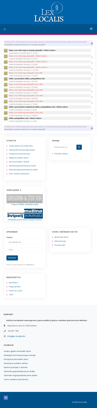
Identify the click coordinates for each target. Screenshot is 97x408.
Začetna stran (9, 42)
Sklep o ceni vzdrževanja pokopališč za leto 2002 (26, 112)
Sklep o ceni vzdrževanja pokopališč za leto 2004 (26, 95)
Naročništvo (13, 283)
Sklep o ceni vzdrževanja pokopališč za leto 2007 (26, 73)
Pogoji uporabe (14, 287)
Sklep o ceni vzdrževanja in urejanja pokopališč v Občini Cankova (32, 50)
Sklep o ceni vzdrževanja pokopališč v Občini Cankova (28, 56)
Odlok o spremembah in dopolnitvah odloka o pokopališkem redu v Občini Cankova (38, 107)
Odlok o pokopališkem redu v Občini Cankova (25, 118)
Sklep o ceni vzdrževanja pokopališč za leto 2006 (26, 84)
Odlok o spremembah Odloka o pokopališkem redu (27, 79)
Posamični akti (59, 245)
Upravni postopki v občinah (19, 162)
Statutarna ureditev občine (18, 158)
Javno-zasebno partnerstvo (19, 174)
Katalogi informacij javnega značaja (22, 150)
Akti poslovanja (60, 241)
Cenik (11, 295)
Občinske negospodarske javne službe (23, 170)
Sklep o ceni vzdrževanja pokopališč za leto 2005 (26, 90)
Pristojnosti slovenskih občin (19, 154)
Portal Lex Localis (15, 291)
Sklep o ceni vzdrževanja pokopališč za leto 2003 (26, 101)
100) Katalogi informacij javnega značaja (29, 42)
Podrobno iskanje (60, 154)
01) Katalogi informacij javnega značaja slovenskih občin (63, 42)
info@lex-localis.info (16, 336)
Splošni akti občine (61, 237)
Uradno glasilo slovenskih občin (21, 146)
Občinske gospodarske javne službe (22, 166)
